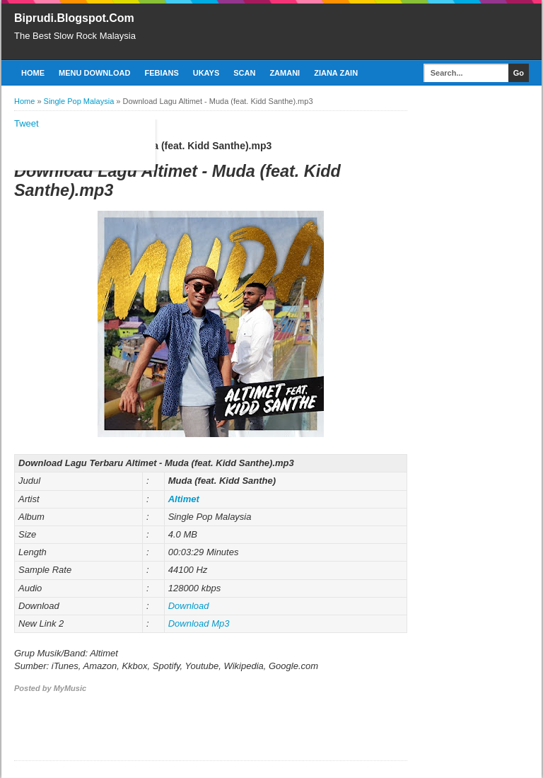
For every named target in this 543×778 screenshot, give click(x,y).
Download (188, 605)
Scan (244, 73)
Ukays (206, 73)
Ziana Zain (336, 73)
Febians (161, 73)
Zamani (284, 73)
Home (33, 73)
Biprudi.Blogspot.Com (74, 18)
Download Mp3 (199, 623)
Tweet (26, 123)
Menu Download (94, 73)
